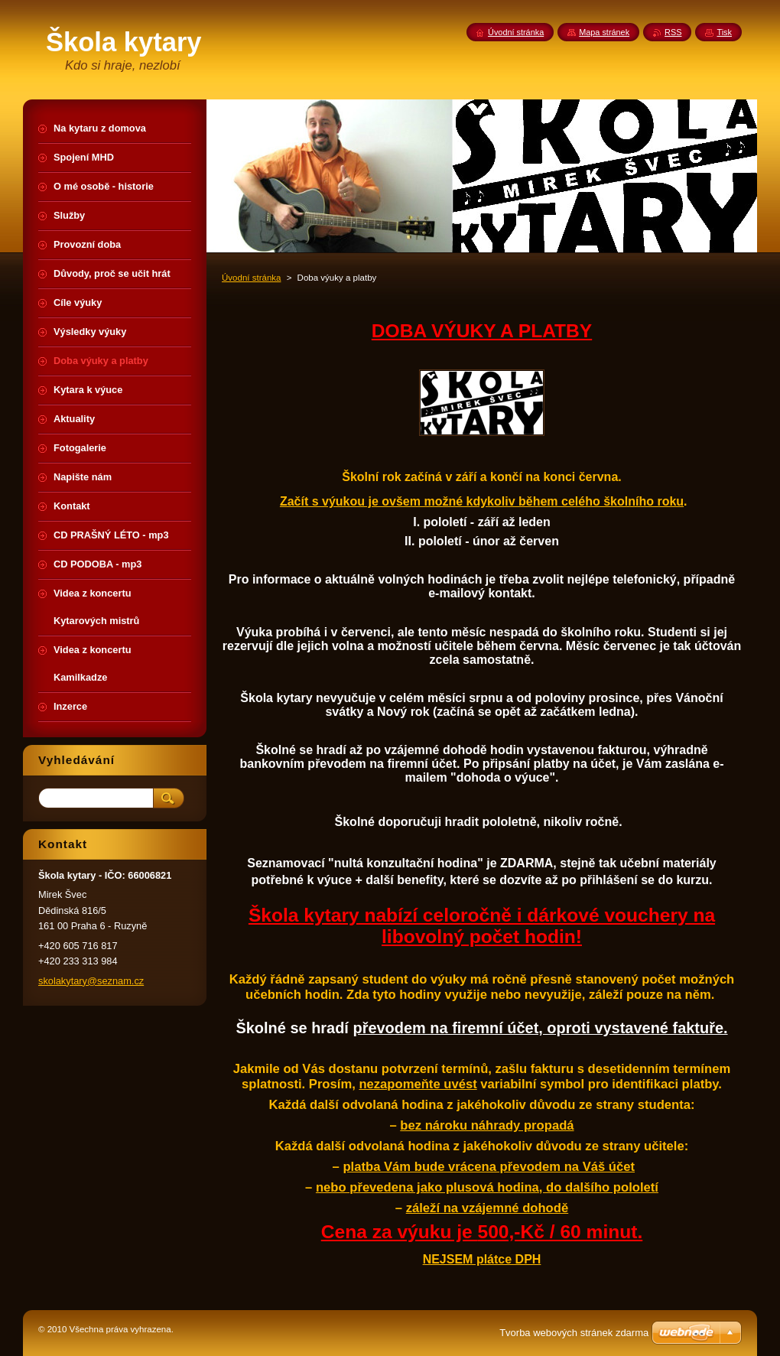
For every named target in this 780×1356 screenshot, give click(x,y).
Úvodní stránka (251, 277)
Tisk (724, 32)
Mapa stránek (604, 32)
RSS (673, 32)
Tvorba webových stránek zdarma (573, 1332)
